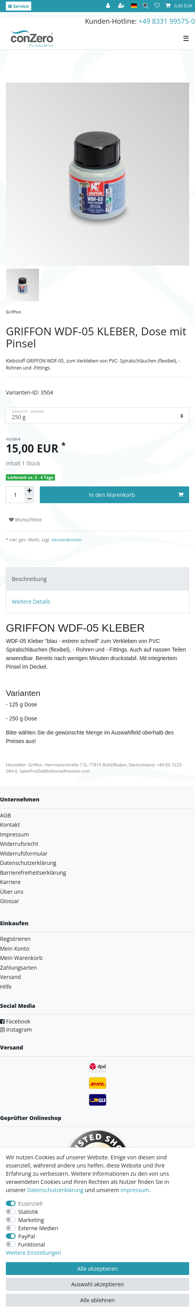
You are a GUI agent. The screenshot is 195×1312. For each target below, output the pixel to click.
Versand (10, 977)
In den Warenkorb (136, 494)
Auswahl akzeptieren (97, 1284)
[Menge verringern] (29, 499)
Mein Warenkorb (21, 958)
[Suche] (146, 6)
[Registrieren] (122, 6)
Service (18, 6)
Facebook (15, 1021)
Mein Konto (14, 948)
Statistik (28, 1211)
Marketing (31, 1220)
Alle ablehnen (97, 1300)
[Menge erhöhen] (29, 490)
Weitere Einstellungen (33, 1252)
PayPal (26, 1236)
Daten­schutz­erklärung (55, 1190)
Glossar (9, 901)
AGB (5, 815)
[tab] (97, 578)
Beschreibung (29, 579)
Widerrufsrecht (19, 843)
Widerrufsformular (24, 853)
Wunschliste (25, 519)
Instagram (16, 1029)
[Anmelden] (108, 6)
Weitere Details (31, 601)
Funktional (31, 1244)
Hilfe (6, 986)
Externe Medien (38, 1228)
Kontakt (10, 824)
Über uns (11, 891)
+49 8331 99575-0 (166, 21)
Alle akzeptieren (97, 1268)
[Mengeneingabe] (15, 494)
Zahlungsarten (18, 967)
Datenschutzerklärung (28, 862)
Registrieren (15, 938)
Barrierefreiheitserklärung (33, 872)
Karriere (10, 882)
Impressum (14, 834)
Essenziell (30, 1203)
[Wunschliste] (157, 6)
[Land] (134, 6)
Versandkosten (66, 539)
